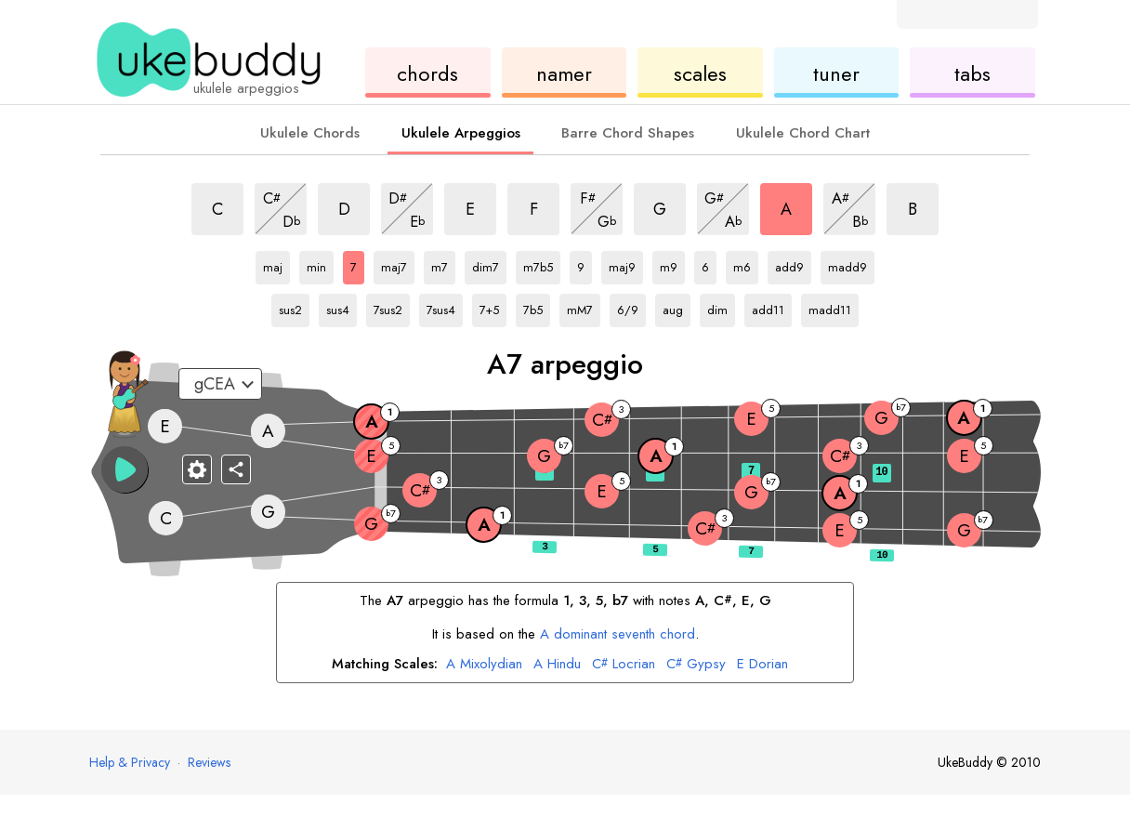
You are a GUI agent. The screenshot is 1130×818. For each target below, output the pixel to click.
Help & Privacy (129, 762)
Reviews (209, 762)
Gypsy (696, 664)
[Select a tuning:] (220, 384)
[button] (124, 469)
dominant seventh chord (617, 634)
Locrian (623, 664)
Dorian (762, 664)
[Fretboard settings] (197, 469)
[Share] (236, 469)
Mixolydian (484, 664)
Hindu (557, 664)
